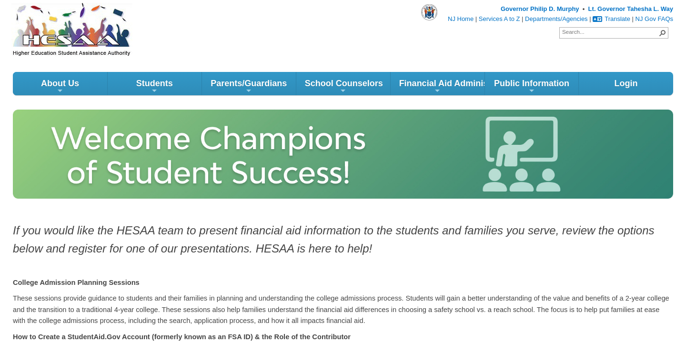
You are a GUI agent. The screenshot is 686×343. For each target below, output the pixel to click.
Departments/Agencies (556, 18)
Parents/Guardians (249, 86)
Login (625, 83)
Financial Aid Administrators (441, 86)
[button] (662, 33)
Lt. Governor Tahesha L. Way (630, 8)
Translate (611, 18)
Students (154, 86)
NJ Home (461, 18)
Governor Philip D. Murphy (540, 8)
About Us (60, 86)
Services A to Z (499, 18)
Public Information (531, 86)
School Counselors (344, 86)
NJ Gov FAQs (654, 18)
